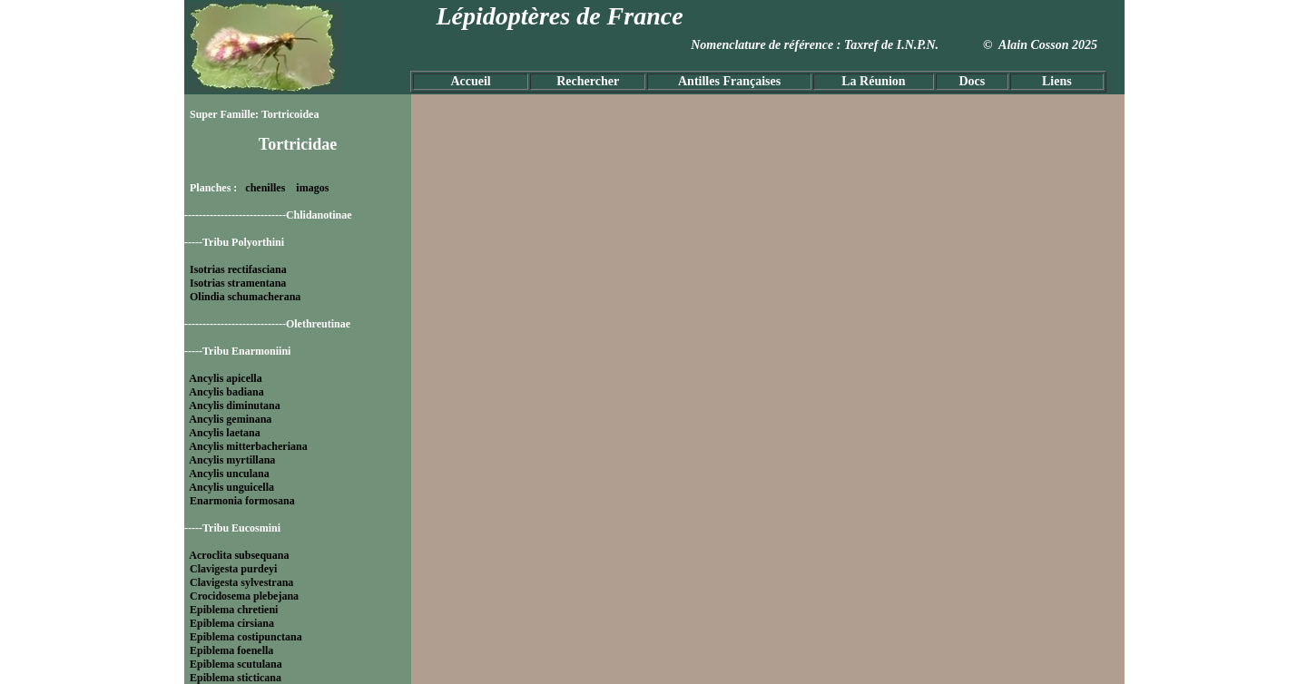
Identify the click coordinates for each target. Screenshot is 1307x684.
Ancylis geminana (230, 419)
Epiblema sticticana (235, 677)
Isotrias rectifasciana (238, 269)
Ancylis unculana (229, 473)
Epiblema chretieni (234, 609)
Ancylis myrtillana (232, 460)
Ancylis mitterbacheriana (248, 446)
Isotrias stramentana (238, 283)
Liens (1057, 81)
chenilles (265, 187)
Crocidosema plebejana (244, 596)
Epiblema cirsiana (232, 623)
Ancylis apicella (225, 378)
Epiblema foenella (231, 650)
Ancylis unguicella (231, 487)
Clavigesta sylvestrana (241, 582)
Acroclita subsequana (239, 555)
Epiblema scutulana (236, 664)
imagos (312, 187)
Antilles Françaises (729, 81)
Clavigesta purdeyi (233, 568)
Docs (971, 81)
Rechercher (587, 81)
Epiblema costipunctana (246, 636)
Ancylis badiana (226, 392)
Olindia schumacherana (245, 296)
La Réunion (873, 81)
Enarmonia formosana (242, 500)
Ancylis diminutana (234, 405)
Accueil (470, 81)
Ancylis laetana (224, 432)
